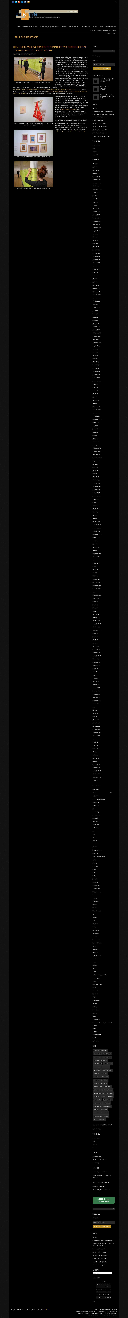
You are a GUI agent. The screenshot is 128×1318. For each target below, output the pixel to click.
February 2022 (96, 326)
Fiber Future (96, 907)
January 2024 (96, 253)
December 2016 (97, 524)
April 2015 (95, 572)
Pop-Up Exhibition (97, 984)
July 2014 (95, 601)
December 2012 (97, 652)
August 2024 (96, 231)
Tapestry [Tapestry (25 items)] (95, 1119)
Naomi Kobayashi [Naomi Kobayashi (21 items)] (97, 1106)
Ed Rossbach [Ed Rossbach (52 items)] (96, 1060)
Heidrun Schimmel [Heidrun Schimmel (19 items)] (98, 1063)
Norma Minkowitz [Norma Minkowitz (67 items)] (107, 1106)
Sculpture (95, 994)
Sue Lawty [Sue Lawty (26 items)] (106, 1116)
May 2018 (95, 470)
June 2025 (95, 199)
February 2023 (96, 288)
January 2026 (96, 176)
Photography (96, 978)
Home (106, 33)
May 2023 (95, 278)
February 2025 (96, 211)
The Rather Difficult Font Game (101, 1160)
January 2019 (96, 445)
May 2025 (95, 202)
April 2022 (95, 320)
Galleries (95, 917)
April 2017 (95, 512)
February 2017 (96, 518)
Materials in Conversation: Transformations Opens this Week (107, 96)
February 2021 (96, 365)
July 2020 (95, 387)
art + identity (96, 812)
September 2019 (97, 419)
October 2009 (96, 774)
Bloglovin (95, 151)
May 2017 (95, 509)
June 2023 (95, 275)
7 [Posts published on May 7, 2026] (103, 1289)
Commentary (96, 882)
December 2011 (97, 691)
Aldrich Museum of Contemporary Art (102, 792)
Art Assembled (96, 815)
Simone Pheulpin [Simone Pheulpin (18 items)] (104, 1112)
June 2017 (95, 505)
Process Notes (96, 991)
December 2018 (97, 448)
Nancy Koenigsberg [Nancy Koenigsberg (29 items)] (107, 1099)
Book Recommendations (99, 856)
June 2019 (95, 429)
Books (94, 859)
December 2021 (97, 333)
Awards (94, 837)
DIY (94, 895)
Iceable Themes (46, 1309)
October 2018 (96, 454)
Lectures (95, 946)
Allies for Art (96, 796)
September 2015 (97, 560)
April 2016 (95, 544)
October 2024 (96, 224)
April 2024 (95, 243)
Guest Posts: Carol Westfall (110, 26)
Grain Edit (95, 154)
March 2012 (96, 681)
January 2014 (96, 620)
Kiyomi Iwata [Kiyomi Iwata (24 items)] (96, 1083)
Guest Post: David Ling (73, 26)
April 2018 (95, 473)
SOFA (94, 997)
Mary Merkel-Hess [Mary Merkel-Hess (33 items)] (98, 1099)
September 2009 (97, 777)
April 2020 (95, 397)
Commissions (96, 888)
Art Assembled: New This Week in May (30, 26)
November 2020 (97, 374)
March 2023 (96, 285)
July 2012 (95, 668)
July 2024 (95, 234)
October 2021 (96, 339)
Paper (94, 971)
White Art (95, 1031)
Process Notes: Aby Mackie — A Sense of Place (107, 79)
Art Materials (96, 818)
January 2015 (96, 582)
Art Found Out (96, 145)
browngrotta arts (97, 1129)
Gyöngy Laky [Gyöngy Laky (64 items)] (104, 1060)
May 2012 (95, 675)
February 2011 (96, 723)
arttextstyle (26, 54)
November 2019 (97, 413)
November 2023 (97, 259)
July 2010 (95, 745)
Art (93, 808)
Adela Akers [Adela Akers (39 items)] (96, 1050)
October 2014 (96, 592)
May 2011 (95, 713)
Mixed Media (96, 949)
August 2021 (96, 346)
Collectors (95, 879)
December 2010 (97, 729)
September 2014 (97, 595)
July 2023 (95, 272)
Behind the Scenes (97, 850)
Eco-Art (94, 898)
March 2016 (96, 547)
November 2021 (97, 336)
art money (95, 821)
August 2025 (96, 192)
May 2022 (95, 317)
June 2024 (95, 237)
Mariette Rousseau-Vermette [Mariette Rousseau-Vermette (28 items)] (100, 1096)
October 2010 (96, 735)
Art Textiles (95, 828)
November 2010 (97, 732)
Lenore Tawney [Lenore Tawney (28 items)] (107, 1086)
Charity (94, 869)
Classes (95, 872)
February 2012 (96, 684)
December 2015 (97, 553)
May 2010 (95, 751)
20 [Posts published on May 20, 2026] (101, 1294)
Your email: (96, 60)
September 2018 (97, 457)
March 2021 (96, 362)
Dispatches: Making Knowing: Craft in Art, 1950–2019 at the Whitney (53, 26)
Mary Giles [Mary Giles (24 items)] (110, 1096)
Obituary (95, 962)
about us (18, 26)
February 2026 (96, 173)
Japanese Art (96, 939)
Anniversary (96, 802)
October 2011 (96, 697)
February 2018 (96, 480)
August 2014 (96, 598)
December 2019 (97, 409)
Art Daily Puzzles (97, 1156)
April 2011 (95, 716)
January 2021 (96, 368)
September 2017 (97, 496)
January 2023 (96, 291)
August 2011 (96, 703)
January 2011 (96, 726)
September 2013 (97, 630)
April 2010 (95, 755)
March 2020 (96, 400)
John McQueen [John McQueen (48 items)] (97, 1076)
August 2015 (96, 563)
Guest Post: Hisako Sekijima (97, 26)
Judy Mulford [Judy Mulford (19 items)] (105, 1076)
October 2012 (96, 659)
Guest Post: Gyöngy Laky (85, 26)
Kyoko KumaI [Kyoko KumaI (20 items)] (104, 1083)
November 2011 (97, 694)
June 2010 (95, 748)
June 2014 (95, 604)
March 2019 (96, 438)
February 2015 (96, 579)
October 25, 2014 (18, 54)
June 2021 (95, 352)
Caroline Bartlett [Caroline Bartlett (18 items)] (97, 1057)
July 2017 (95, 502)
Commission (96, 885)
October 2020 (96, 377)
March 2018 (96, 477)
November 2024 (97, 221)
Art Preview (95, 824)
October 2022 (96, 301)
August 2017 (96, 499)
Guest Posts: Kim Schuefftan (95, 30)
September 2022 (97, 304)
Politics (94, 981)
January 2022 (96, 330)
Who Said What (97, 1034)
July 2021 (95, 349)
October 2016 (96, 531)
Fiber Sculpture (96, 911)
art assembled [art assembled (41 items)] (104, 1050)
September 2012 (97, 662)
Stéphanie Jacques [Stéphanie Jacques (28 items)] (98, 1116)
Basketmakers (96, 844)
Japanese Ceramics (98, 943)
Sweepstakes (96, 1000)
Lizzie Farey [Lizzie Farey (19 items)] (110, 1089)
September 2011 (97, 700)
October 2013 (96, 627)
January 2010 (96, 764)
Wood (94, 1038)
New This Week (97, 955)
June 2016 (95, 540)
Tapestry (95, 1003)
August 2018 (96, 461)
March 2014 (96, 614)
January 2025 (96, 215)
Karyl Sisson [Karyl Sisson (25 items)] (96, 1080)
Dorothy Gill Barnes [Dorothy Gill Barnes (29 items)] (106, 1057)
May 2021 (95, 355)
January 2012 (96, 687)
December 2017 (97, 486)
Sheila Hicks (72, 109)
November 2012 (97, 656)
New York (95, 959)
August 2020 (96, 384)
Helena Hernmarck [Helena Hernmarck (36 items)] (107, 1063)
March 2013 (96, 646)
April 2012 (95, 678)
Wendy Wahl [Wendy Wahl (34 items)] (102, 1119)
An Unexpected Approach (99, 799)
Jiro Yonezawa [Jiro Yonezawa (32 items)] (104, 1073)
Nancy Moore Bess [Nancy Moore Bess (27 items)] (98, 1103)
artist (94, 831)
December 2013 (97, 624)
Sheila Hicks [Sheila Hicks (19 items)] (96, 1112)
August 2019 (96, 422)
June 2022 (95, 314)
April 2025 (95, 205)
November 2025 (97, 183)
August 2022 (96, 307)
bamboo (95, 840)
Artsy (94, 148)
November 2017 (97, 489)
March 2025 (96, 208)
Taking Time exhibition (98, 1186)
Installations (96, 933)
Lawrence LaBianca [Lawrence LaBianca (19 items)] (98, 1086)
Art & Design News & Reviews (100, 1172)
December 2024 (97, 218)
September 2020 (97, 381)
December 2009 (97, 767)
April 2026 (95, 167)
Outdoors (95, 968)
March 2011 (96, 719)
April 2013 (95, 643)
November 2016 (97, 528)
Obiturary (95, 965)
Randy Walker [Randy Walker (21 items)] (104, 1109)
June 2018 (95, 467)
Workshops (95, 1041)
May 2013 (95, 640)
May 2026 (95, 163)
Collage (95, 875)
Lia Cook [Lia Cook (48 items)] (103, 1089)
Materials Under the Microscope (105, 87)
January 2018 (96, 483)
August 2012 (96, 665)
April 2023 (95, 282)
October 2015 (96, 556)
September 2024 (97, 227)
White (94, 1028)
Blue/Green (95, 853)
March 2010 (96, 758)
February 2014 (96, 617)
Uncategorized (96, 1019)
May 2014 (95, 608)
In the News (96, 930)
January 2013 (96, 649)
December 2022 (97, 294)
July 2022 (95, 310)
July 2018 (95, 464)
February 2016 (96, 550)
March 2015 (96, 576)
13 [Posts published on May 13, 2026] (101, 1292)
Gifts (94, 920)
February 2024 (96, 250)
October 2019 (96, 416)
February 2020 (96, 403)
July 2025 (95, 195)
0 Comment (32, 54)
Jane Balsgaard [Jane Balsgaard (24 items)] (97, 1070)
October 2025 (96, 186)
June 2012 (95, 671)
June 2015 (95, 566)
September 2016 (97, 534)
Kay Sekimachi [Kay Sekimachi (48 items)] (104, 1080)
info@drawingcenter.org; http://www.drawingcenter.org (70, 131)
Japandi (95, 936)
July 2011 (95, 707)
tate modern (96, 1006)
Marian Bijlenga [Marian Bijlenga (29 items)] (109, 1093)
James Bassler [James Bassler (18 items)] (105, 1067)
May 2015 (95, 569)
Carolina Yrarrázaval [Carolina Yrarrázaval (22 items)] (107, 1053)
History (94, 927)
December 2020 (97, 371)
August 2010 (96, 742)
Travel (94, 1016)
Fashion (95, 904)
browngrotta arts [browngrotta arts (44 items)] (97, 1053)
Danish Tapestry (97, 891)
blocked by (104, 1200)
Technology (95, 1010)
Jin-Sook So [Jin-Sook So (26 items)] (96, 1073)
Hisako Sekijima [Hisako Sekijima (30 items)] (97, 1067)
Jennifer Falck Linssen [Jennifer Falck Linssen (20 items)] (107, 1070)
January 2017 (96, 521)
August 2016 (96, 537)
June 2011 (95, 710)
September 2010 (97, 739)
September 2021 (97, 342)
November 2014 (97, 588)
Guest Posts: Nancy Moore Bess (109, 30)
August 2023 (96, 269)
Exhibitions (95, 901)
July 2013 (95, 633)
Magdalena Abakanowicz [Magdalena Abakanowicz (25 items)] (99, 1093)
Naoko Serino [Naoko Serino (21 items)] (107, 1103)
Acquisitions (96, 789)
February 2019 (96, 441)
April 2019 (95, 435)
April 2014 (95, 611)
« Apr (94, 1301)
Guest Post (95, 923)
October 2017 (96, 493)
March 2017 (96, 515)
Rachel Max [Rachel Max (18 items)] (96, 1109)
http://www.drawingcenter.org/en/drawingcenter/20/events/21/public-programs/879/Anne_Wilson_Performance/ (43, 89)
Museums (95, 952)
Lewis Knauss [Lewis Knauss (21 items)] (97, 1089)
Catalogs (95, 863)
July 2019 (95, 425)
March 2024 (96, 246)
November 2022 (97, 298)
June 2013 (95, 636)
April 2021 (95, 358)
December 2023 (97, 256)
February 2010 (96, 761)
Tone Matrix (96, 1163)
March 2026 (96, 170)
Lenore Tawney (64, 109)
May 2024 (95, 240)
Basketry (95, 847)
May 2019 (95, 432)
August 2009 (96, 780)
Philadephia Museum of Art (99, 975)
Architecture (96, 805)
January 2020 (96, 406)
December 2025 (97, 179)
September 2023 (97, 266)
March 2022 (96, 323)
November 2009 (97, 771)
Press (94, 987)
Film (94, 914)
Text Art (94, 1013)
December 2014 (97, 585)
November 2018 (97, 451)
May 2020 (95, 393)
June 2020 (95, 390)
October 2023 (96, 262)
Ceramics (95, 866)
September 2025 (97, 189)
